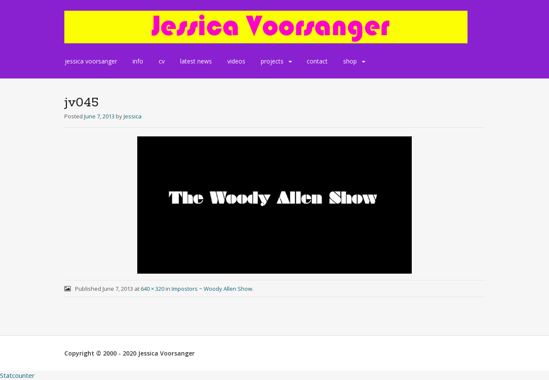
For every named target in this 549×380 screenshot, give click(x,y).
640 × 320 (152, 289)
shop (350, 61)
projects (272, 61)
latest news (196, 61)
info (138, 61)
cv (162, 61)
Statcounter (17, 375)
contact (317, 61)
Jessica (133, 116)
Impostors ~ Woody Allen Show (212, 289)
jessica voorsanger (91, 61)
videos (236, 61)
